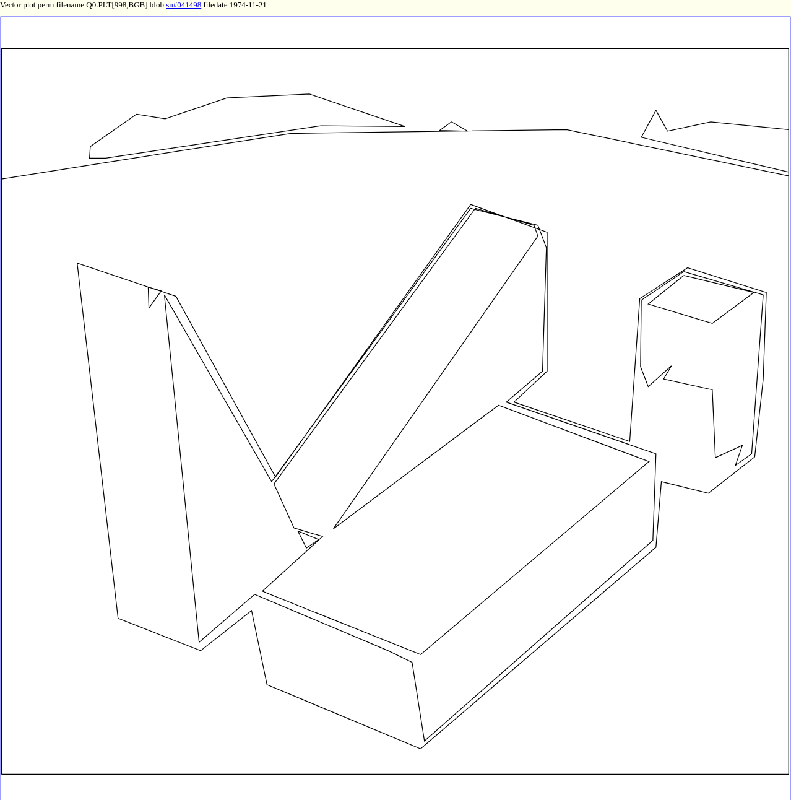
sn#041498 (183, 4)
